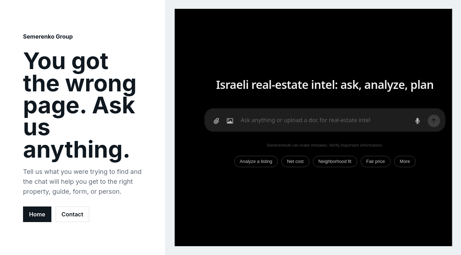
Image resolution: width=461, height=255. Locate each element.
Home (37, 214)
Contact (72, 214)
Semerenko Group (48, 36)
